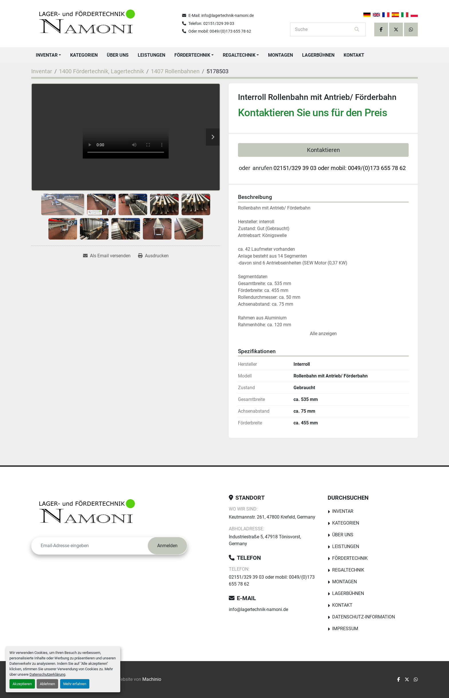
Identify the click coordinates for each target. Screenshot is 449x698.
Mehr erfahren (74, 684)
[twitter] (396, 29)
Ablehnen (47, 684)
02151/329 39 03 (218, 23)
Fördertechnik (192, 55)
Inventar (47, 55)
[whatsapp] (411, 29)
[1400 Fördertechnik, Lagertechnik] (101, 71)
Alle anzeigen (323, 333)
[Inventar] (41, 71)
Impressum (345, 628)
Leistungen (151, 55)
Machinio (151, 679)
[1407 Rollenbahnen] (175, 71)
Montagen (280, 55)
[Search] (324, 29)
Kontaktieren (323, 150)
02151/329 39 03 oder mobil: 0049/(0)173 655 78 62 (339, 168)
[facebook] (381, 29)
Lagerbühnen (318, 55)
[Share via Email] (106, 255)
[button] (48, 55)
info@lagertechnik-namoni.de (227, 15)
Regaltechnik (239, 55)
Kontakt (354, 55)
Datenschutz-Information (363, 617)
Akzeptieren (22, 684)
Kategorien (84, 55)
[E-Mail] (89, 545)
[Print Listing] (153, 255)
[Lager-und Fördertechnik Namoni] (88, 513)
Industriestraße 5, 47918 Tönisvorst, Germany (265, 540)
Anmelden (167, 545)
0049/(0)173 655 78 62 (230, 31)
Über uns (118, 55)
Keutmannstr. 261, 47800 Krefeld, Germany (272, 517)
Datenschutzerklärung (47, 674)
